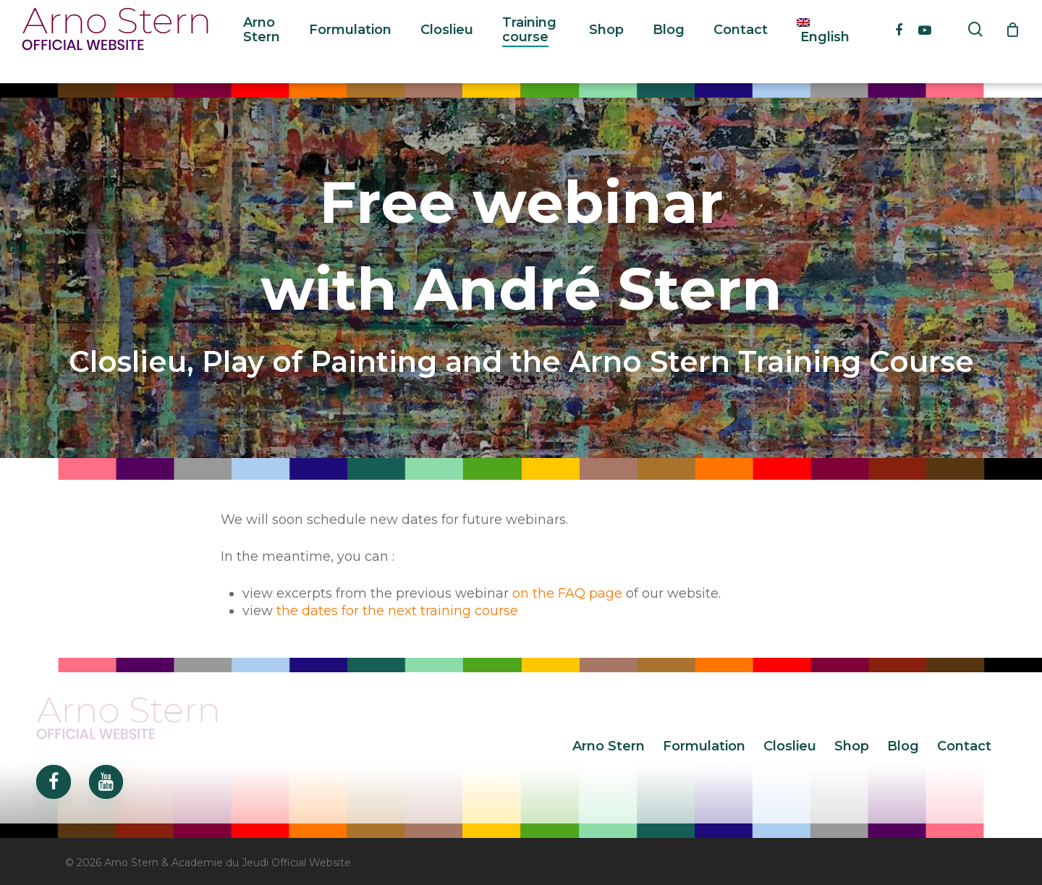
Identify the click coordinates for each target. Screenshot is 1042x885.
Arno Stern (608, 746)
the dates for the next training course (397, 611)
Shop (851, 746)
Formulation (704, 746)
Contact (964, 746)
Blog (903, 746)
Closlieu (789, 746)
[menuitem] (823, 41)
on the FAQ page (567, 593)
